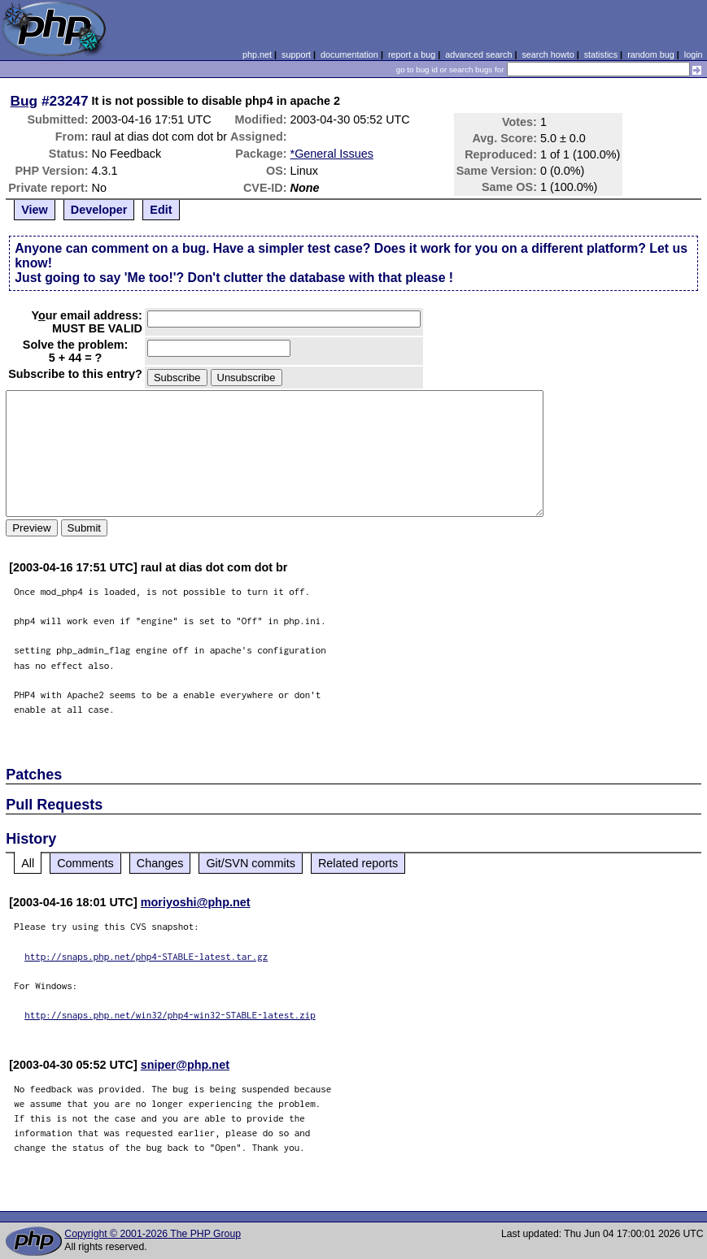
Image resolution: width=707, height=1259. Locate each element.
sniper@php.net (185, 1064)
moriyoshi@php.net (196, 902)
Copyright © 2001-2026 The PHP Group (152, 1233)
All (27, 863)
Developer (99, 209)
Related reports (358, 863)
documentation (349, 54)
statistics (601, 54)
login (693, 54)
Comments (85, 863)
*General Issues (331, 153)
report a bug (411, 54)
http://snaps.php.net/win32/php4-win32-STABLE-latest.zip (170, 1014)
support (296, 54)
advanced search (478, 54)
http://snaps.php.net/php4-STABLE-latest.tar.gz (146, 956)
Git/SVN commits (250, 863)
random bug (650, 54)
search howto (548, 54)
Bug (24, 101)
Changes (160, 863)
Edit (161, 209)
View (34, 209)
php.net (257, 54)
